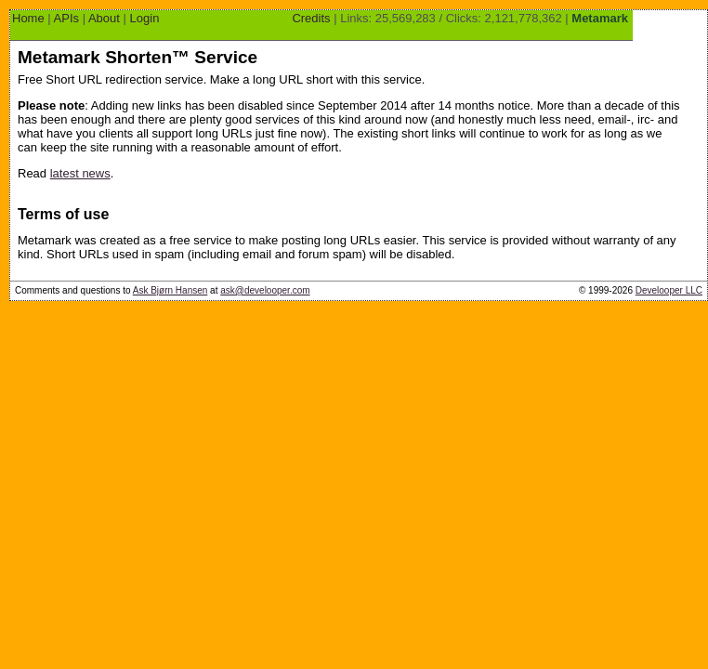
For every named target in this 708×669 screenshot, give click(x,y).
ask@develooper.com (264, 290)
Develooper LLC (669, 290)
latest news (80, 173)
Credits (311, 18)
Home (28, 18)
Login (145, 18)
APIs (66, 18)
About (104, 18)
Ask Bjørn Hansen (170, 290)
